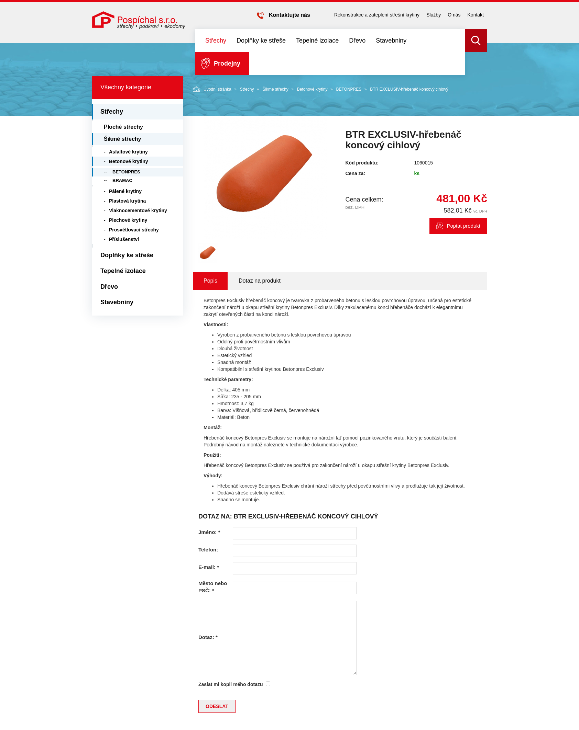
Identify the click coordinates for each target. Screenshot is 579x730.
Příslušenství (124, 239)
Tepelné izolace (317, 40)
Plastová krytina (127, 201)
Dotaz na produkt (260, 281)
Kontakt (476, 15)
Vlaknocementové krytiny (138, 210)
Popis (210, 281)
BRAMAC (122, 180)
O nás (454, 15)
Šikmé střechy (275, 89)
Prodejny (227, 63)
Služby (433, 15)
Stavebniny (391, 40)
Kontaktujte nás (289, 15)
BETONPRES (348, 89)
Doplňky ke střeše (261, 40)
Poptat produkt (463, 226)
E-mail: (208, 567)
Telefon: (208, 549)
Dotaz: (208, 637)
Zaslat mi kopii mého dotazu (230, 684)
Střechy (215, 40)
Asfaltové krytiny (128, 152)
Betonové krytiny (312, 89)
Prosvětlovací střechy (134, 229)
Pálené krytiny (125, 191)
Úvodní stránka (212, 88)
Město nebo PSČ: (212, 586)
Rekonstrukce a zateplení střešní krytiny (376, 15)
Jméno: (209, 532)
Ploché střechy (123, 127)
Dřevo (357, 40)
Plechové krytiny (128, 220)
